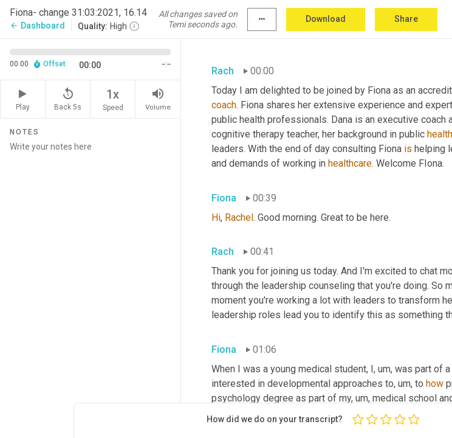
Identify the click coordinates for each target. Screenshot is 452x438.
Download (326, 19)
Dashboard (37, 25)
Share (406, 19)
